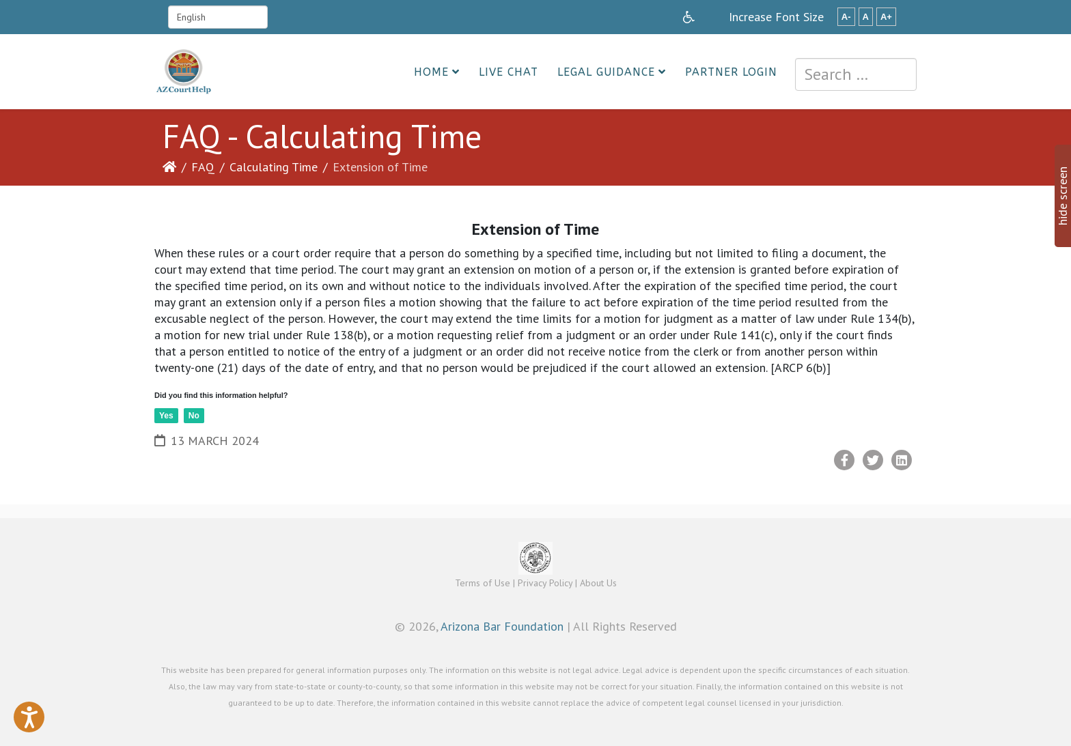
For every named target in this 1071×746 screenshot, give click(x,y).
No (194, 415)
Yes (166, 415)
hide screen (1062, 196)
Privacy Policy (545, 583)
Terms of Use (482, 583)
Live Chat (508, 72)
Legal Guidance (606, 72)
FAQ (202, 167)
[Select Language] (218, 17)
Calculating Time (274, 167)
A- (846, 17)
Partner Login (731, 72)
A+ (886, 17)
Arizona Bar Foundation (502, 626)
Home (431, 72)
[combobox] (856, 74)
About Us (598, 583)
